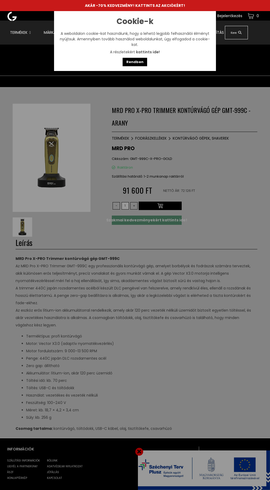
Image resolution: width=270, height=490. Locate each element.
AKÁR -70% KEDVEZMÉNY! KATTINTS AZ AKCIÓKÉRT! (135, 5)
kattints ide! (148, 52)
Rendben (134, 61)
